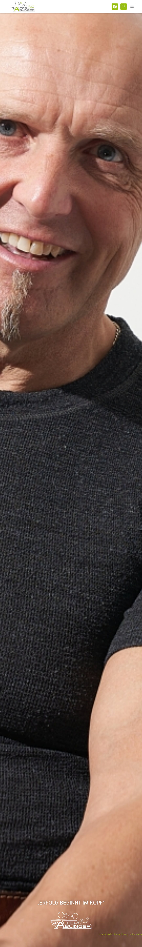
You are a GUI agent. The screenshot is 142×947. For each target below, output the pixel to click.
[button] (132, 6)
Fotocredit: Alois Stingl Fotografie (120, 934)
